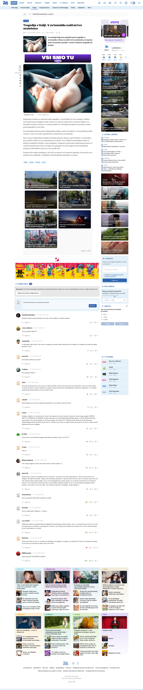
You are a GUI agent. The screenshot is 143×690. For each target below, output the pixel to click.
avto (43, 162)
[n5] (60, 271)
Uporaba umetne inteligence (95, 671)
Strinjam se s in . (114, 275)
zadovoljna (50, 569)
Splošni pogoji (115, 668)
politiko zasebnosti (110, 276)
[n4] (50, 271)
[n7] (80, 271)
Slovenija (14, 7)
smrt (25, 162)
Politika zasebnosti (102, 668)
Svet (89, 7)
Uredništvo (37, 668)
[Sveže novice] (25, 14)
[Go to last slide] (93, 259)
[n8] (90, 271)
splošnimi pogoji (117, 274)
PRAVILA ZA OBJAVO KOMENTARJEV (28, 293)
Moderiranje (60, 668)
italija (38, 162)
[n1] (20, 271)
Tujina (34, 7)
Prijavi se (93, 306)
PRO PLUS (45, 668)
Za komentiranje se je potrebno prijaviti (60, 304)
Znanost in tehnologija (60, 7)
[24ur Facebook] (73, 663)
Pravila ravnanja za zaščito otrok (50, 671)
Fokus (73, 7)
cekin (104, 569)
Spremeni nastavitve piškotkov (83, 668)
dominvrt (49, 614)
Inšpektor (81, 7)
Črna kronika (25, 7)
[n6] (70, 271)
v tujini (105, 317)
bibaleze (20, 569)
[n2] (30, 271)
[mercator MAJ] (57, 259)
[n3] (40, 271)
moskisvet (20, 614)
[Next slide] (96, 259)
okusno (76, 614)
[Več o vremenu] (125, 57)
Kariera (51, 668)
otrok (32, 162)
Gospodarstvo (44, 7)
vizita (76, 569)
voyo (104, 614)
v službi (105, 319)
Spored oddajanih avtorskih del (73, 671)
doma (105, 314)
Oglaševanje (27, 668)
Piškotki (68, 668)
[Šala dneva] (124, 300)
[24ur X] (78, 663)
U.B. (20, 70)
